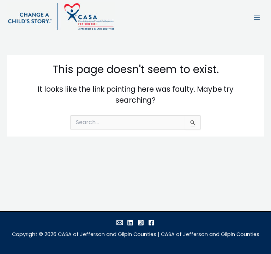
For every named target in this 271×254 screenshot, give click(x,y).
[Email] (119, 222)
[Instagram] (141, 222)
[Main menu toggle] (257, 17)
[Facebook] (151, 222)
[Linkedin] (130, 222)
